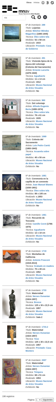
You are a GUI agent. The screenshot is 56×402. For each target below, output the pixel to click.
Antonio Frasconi (41, 260)
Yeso (36, 339)
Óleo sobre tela (41, 37)
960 (43, 100)
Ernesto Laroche (41, 70)
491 (43, 58)
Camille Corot (39, 224)
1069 (44, 136)
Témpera (38, 372)
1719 (44, 251)
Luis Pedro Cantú (41, 145)
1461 (44, 215)
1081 (44, 175)
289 (43, 25)
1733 (44, 290)
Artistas (36, 2)
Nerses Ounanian (41, 296)
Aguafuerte (39, 76)
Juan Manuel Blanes (43, 184)
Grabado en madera (44, 266)
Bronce (37, 302)
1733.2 (45, 327)
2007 (44, 360)
